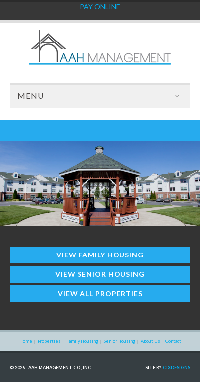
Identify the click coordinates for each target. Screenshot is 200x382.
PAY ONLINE (100, 6)
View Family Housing (100, 255)
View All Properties (100, 293)
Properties (49, 341)
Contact (173, 341)
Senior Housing (119, 341)
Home (25, 341)
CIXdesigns (176, 367)
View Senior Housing (100, 274)
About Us (150, 341)
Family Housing (82, 341)
